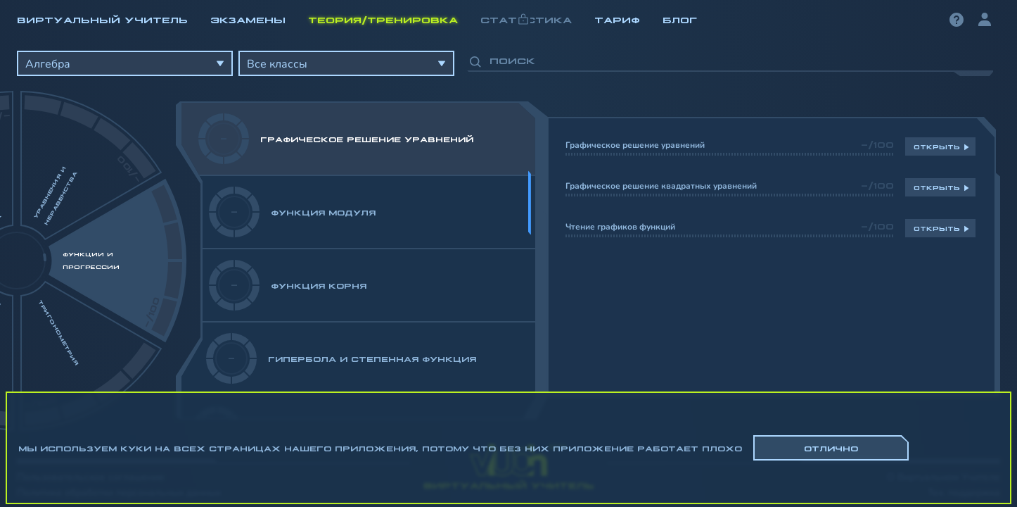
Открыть (937, 146)
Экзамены (248, 19)
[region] (508, 232)
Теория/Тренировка (383, 19)
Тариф (617, 19)
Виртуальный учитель (102, 19)
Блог (680, 19)
